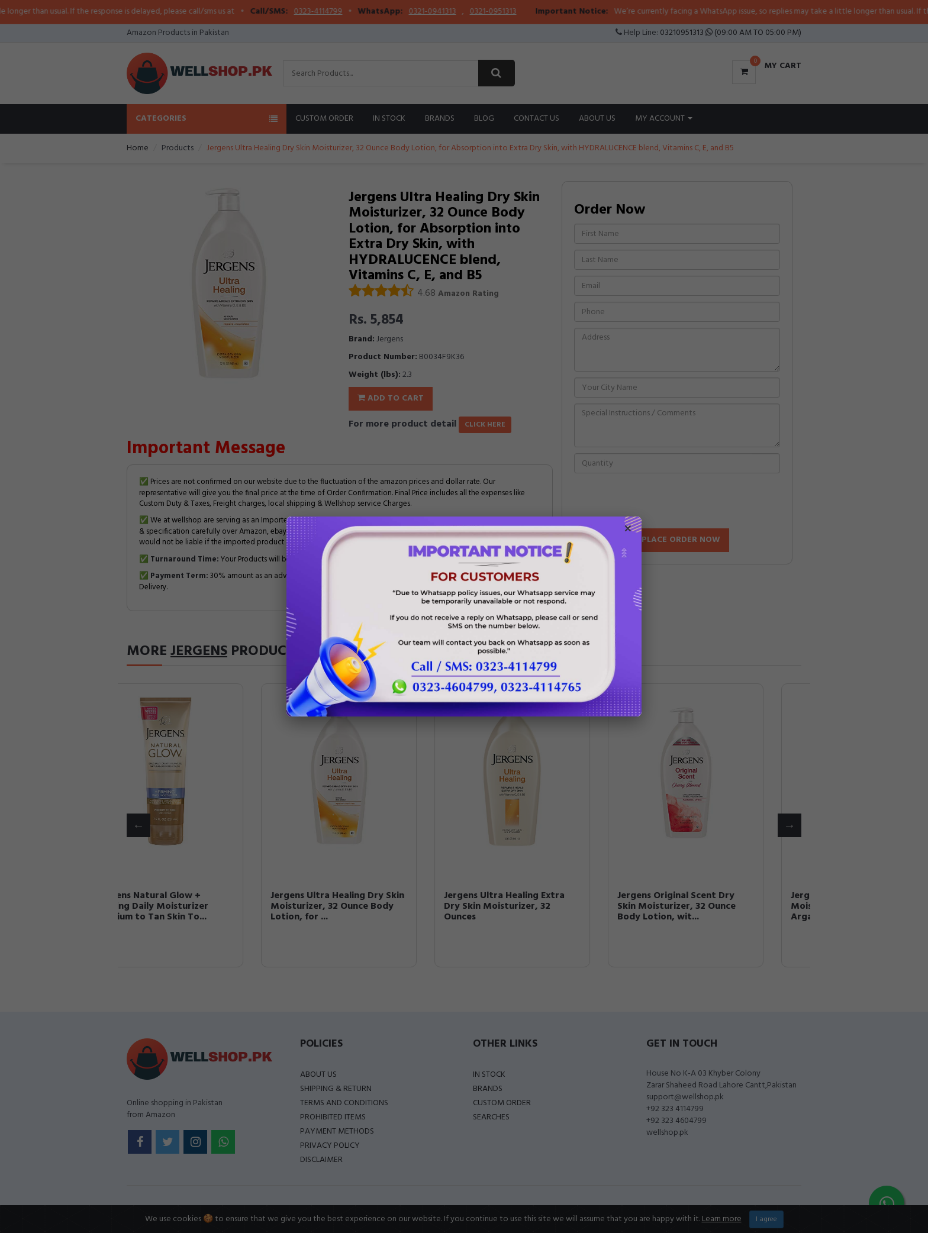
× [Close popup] (628, 530)
